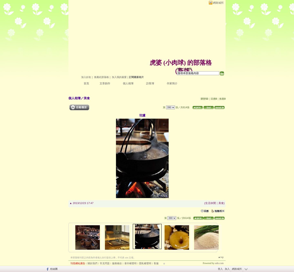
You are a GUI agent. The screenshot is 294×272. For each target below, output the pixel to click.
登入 (220, 269)
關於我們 (92, 263)
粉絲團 (54, 269)
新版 (184, 71)
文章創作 (105, 83)
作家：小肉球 (184, 68)
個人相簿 (128, 83)
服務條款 (117, 263)
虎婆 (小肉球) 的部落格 (181, 62)
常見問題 (105, 263)
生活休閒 (210, 203)
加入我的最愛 (119, 77)
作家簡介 (172, 83)
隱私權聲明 (145, 263)
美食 (87, 98)
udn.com (219, 263)
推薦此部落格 (101, 77)
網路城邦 (218, 2)
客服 (156, 263)
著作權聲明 (130, 263)
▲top (221, 257)
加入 (227, 269)
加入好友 (86, 77)
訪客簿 (150, 83)
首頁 (86, 83)
